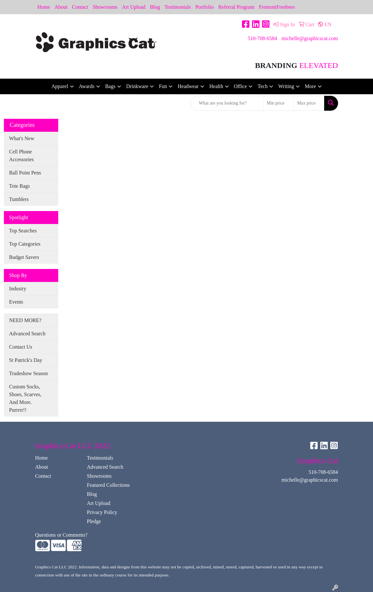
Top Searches (23, 230)
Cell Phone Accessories (21, 155)
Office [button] (240, 86)
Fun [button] (163, 86)
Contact (80, 7)
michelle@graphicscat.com (309, 38)
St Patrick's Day (25, 360)
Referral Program (236, 7)
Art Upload (133, 7)
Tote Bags (19, 186)
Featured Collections (108, 485)
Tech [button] (263, 86)
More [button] (310, 86)
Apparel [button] (59, 86)
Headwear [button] (188, 86)
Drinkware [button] (137, 86)
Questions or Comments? (61, 535)
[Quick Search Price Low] (278, 103)
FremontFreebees (277, 7)
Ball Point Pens (25, 172)
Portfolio (204, 7)
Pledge (94, 521)
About (61, 7)
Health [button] (216, 86)
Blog (155, 7)
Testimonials (177, 7)
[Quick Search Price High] (309, 103)
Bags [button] (110, 86)
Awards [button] (86, 86)
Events (16, 302)
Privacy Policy (102, 512)
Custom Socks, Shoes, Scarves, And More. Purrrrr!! (25, 398)
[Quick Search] (227, 103)
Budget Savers (24, 257)
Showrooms (105, 7)
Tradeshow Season (28, 373)
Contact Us (20, 347)
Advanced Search (27, 333)
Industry (17, 288)
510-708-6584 (262, 38)
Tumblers (19, 199)
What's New (21, 138)
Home (44, 7)
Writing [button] (286, 86)
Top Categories (24, 244)
